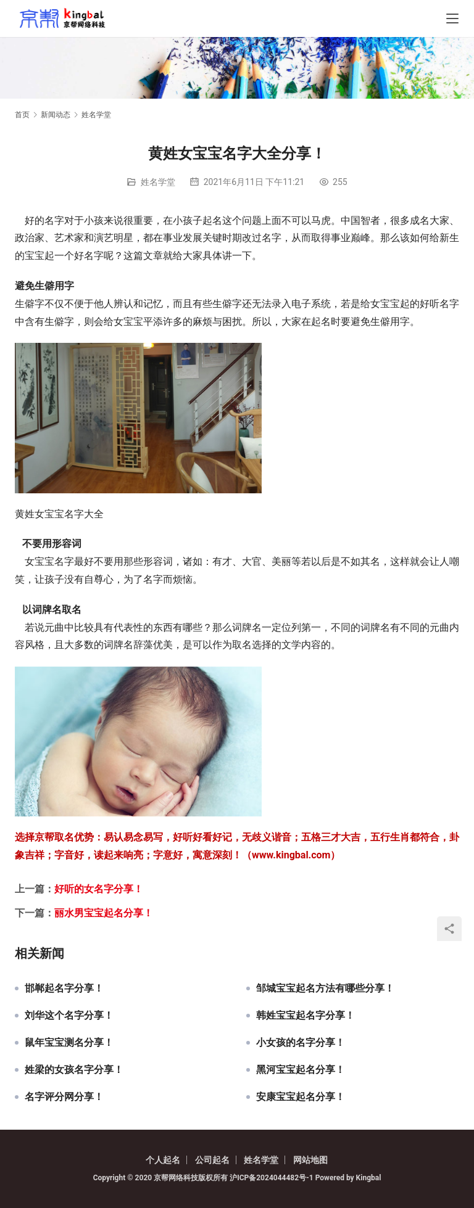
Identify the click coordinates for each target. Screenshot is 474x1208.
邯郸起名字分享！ (64, 988)
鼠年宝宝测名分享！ (69, 1042)
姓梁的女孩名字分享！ (74, 1069)
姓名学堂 (158, 182)
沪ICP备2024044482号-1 (272, 1177)
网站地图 (310, 1160)
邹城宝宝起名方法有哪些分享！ (325, 988)
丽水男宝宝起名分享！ (103, 913)
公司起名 (212, 1160)
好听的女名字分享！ (98, 889)
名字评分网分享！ (64, 1097)
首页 (22, 114)
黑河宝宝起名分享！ (300, 1069)
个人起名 (163, 1160)
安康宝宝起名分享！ (300, 1097)
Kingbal (368, 1177)
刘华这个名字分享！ (69, 1015)
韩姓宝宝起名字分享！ (305, 1015)
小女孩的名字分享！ (300, 1042)
